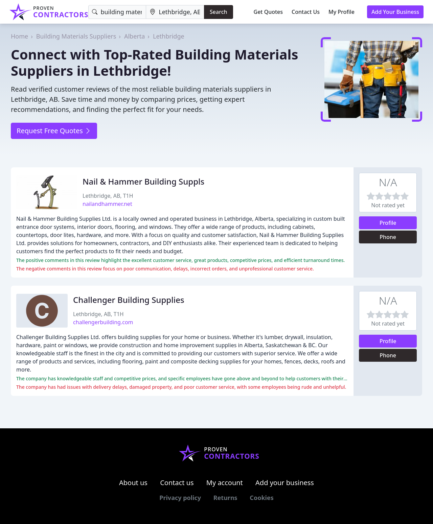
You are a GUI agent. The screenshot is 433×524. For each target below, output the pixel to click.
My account (224, 482)
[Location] (175, 12)
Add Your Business (395, 12)
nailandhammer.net (107, 204)
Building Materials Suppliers (76, 36)
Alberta (134, 36)
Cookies (261, 498)
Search (218, 12)
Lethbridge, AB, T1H (108, 195)
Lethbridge (168, 36)
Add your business (284, 482)
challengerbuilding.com (103, 322)
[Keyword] (117, 12)
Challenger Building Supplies (128, 299)
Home (19, 36)
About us (133, 482)
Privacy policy (180, 498)
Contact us (177, 482)
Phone (388, 237)
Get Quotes (268, 12)
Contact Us (306, 12)
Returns (225, 498)
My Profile (341, 12)
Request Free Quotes (54, 130)
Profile (388, 223)
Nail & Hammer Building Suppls (143, 181)
